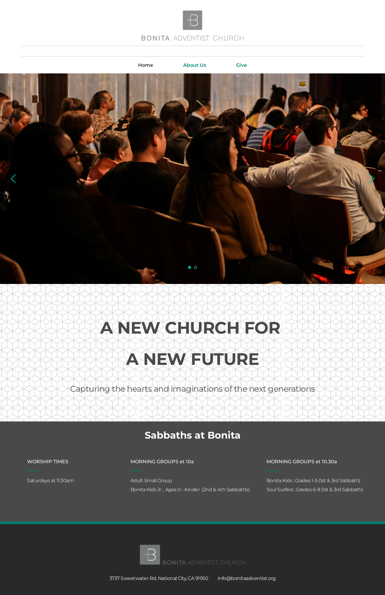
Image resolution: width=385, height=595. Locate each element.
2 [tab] (195, 267)
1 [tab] (189, 267)
